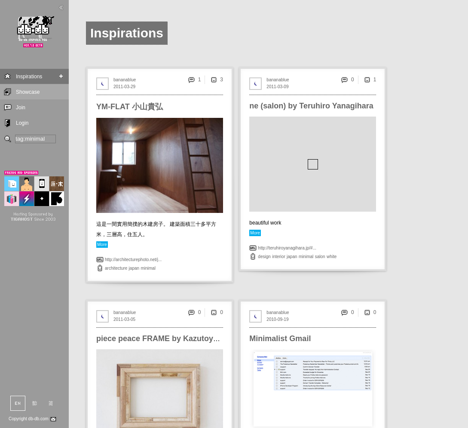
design (264, 256)
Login (22, 123)
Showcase (28, 92)
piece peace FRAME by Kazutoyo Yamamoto (177, 338)
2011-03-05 (124, 319)
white (331, 256)
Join (20, 108)
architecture (116, 268)
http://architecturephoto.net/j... (133, 259)
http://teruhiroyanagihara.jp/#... (287, 248)
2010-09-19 (277, 319)
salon (320, 256)
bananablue (124, 79)
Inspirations (29, 77)
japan (134, 268)
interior (278, 256)
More (102, 244)
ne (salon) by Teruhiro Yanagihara (311, 106)
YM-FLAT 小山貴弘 (129, 106)
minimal (148, 268)
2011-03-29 (124, 86)
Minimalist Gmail (280, 338)
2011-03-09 (277, 86)
